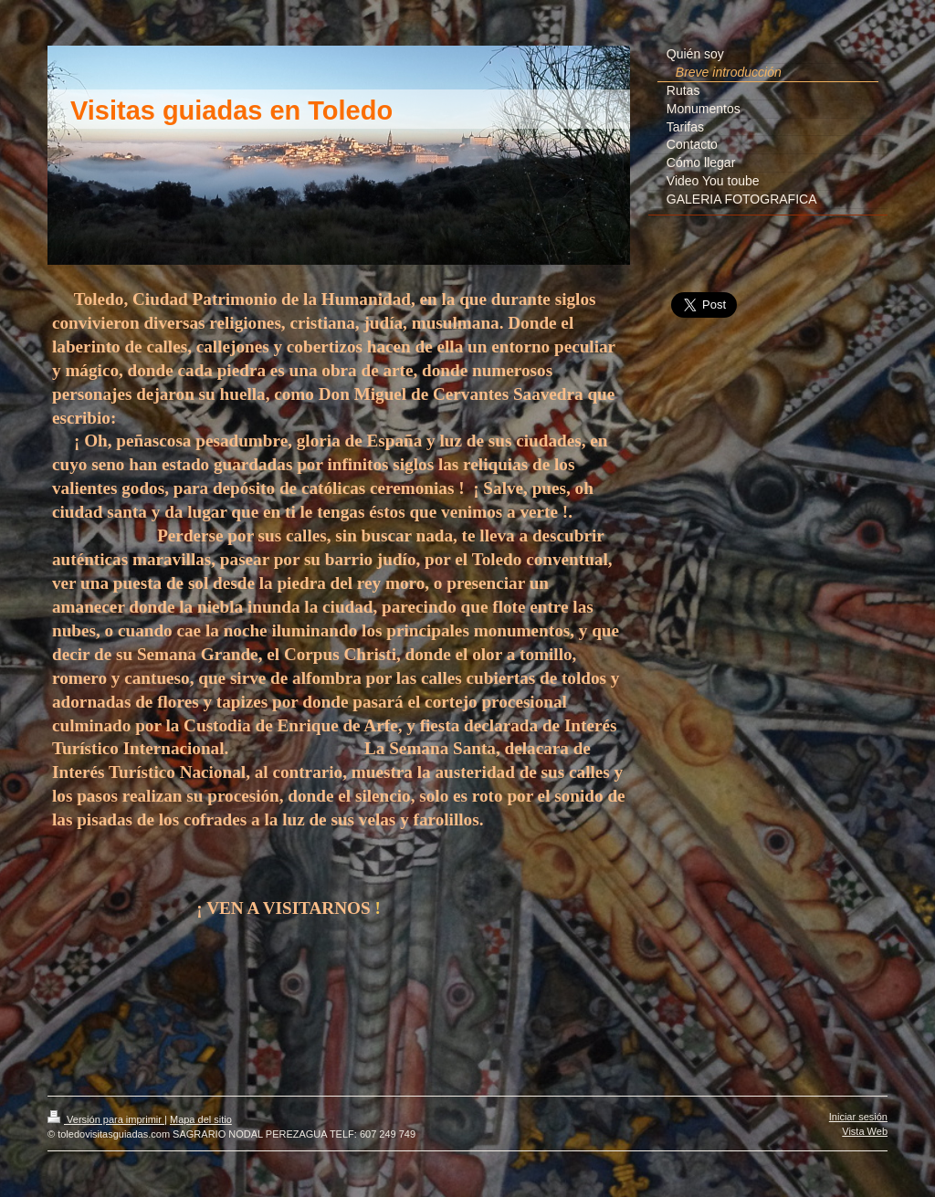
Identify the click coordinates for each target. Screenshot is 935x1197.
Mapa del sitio (201, 1119)
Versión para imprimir (105, 1119)
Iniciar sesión (858, 1116)
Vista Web (865, 1131)
